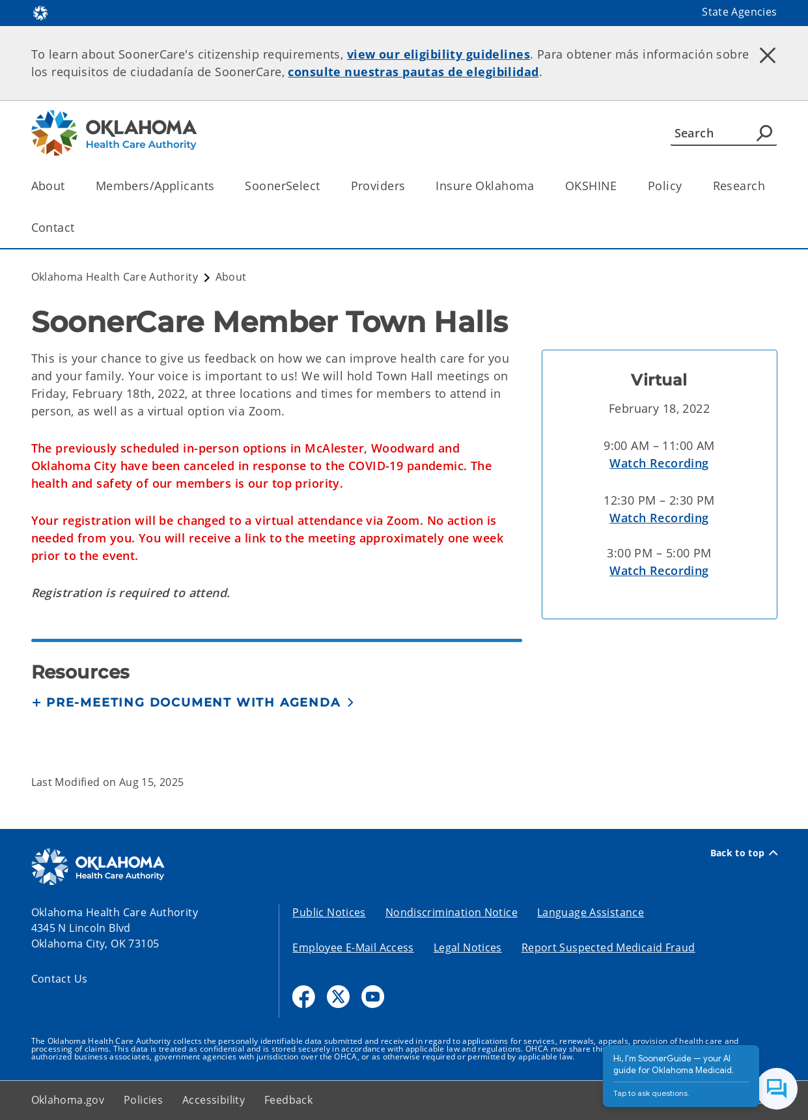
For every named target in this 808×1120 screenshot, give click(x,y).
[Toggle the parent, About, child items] (69, 186)
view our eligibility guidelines (438, 54)
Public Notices (328, 912)
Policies (143, 1100)
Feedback (288, 1100)
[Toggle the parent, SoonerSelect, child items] (324, 186)
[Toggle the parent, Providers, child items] (409, 186)
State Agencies (739, 12)
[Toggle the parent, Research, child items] (769, 186)
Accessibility (213, 1100)
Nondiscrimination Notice (451, 912)
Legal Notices (468, 947)
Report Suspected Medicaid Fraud (608, 947)
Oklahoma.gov (68, 1100)
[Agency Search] (764, 133)
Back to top (743, 853)
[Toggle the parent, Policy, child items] (686, 186)
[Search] (723, 133)
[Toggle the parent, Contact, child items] (79, 227)
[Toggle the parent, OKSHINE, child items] (621, 186)
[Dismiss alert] (767, 55)
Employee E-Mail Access (352, 947)
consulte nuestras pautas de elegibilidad (413, 71)
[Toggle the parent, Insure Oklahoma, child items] (539, 186)
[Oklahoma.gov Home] (40, 12)
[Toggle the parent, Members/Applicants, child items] (218, 186)
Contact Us (59, 979)
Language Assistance (590, 912)
